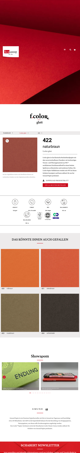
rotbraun (10, 288)
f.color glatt (23, 133)
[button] (70, 49)
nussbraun (10, 333)
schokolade (51, 333)
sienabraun (50, 288)
